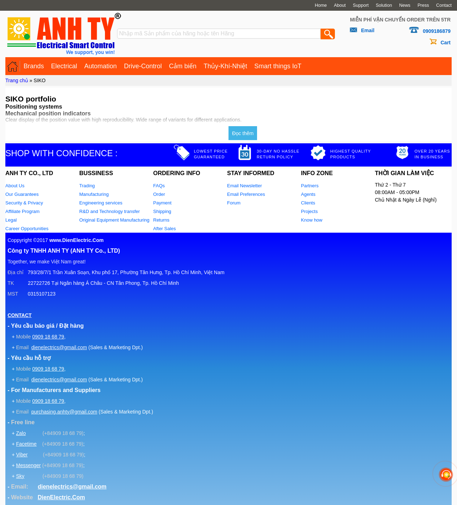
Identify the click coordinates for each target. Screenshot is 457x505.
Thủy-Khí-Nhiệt (225, 66)
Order (159, 194)
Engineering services (100, 203)
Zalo (21, 433)
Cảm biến (182, 66)
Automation (100, 66)
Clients (308, 203)
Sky (20, 476)
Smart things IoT (277, 66)
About (340, 5)
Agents (308, 194)
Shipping (162, 211)
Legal (11, 220)
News (405, 5)
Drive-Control (143, 66)
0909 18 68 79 (48, 337)
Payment (162, 203)
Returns (161, 220)
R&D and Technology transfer (109, 211)
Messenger (28, 465)
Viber (21, 454)
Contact (444, 5)
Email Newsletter (244, 185)
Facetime (26, 444)
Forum (234, 203)
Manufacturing (94, 194)
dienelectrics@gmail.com (59, 347)
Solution (384, 5)
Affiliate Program (22, 211)
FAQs (159, 185)
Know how (311, 220)
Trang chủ (16, 80)
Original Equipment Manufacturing (114, 220)
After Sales (164, 228)
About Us (14, 185)
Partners (309, 185)
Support (360, 5)
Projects (309, 211)
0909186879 (437, 31)
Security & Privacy (24, 203)
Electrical (64, 66)
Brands (34, 66)
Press (423, 5)
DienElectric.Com (61, 497)
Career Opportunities (27, 228)
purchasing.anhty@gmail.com (64, 412)
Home (321, 5)
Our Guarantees (22, 194)
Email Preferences (246, 194)
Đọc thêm (242, 133)
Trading (87, 185)
